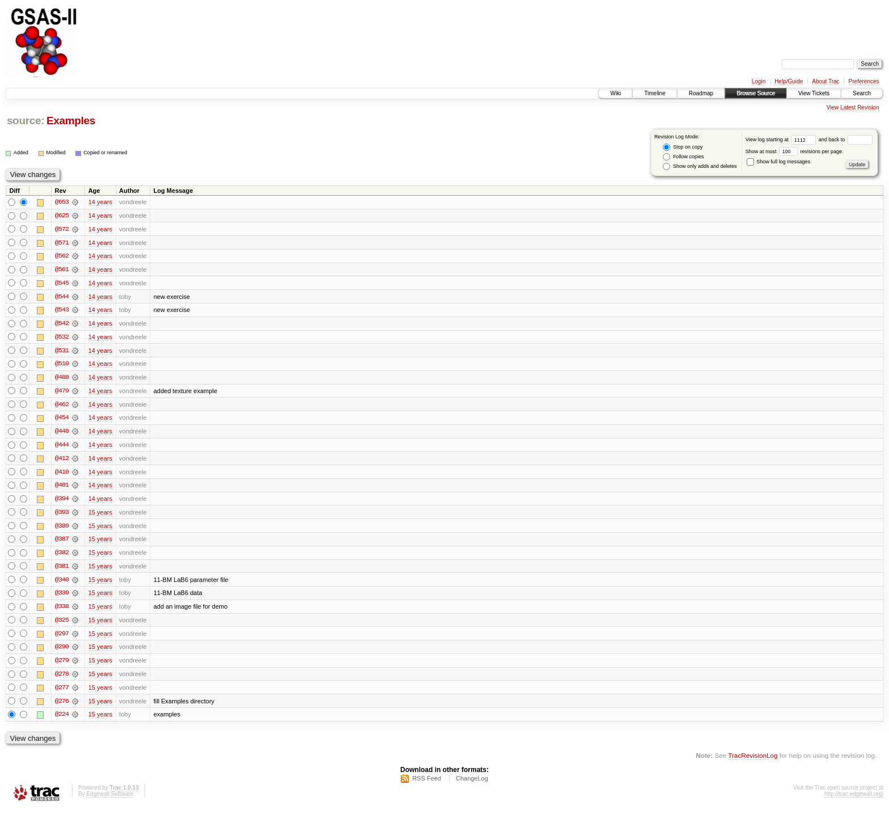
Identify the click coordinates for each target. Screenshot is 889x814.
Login (758, 81)
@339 (62, 596)
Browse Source (755, 93)
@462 (62, 406)
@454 (62, 419)
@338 (62, 610)
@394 (62, 501)
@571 (62, 242)
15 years (100, 515)
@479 (62, 392)
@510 (62, 365)
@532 (62, 338)
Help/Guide (788, 81)
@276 (62, 705)
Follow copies (683, 157)
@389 (62, 528)
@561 (62, 270)
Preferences (864, 81)
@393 (62, 515)
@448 (62, 433)
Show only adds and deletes (699, 166)
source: (25, 120)
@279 (62, 664)
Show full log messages (778, 162)
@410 (62, 474)
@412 (62, 460)
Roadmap (701, 93)
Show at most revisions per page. (795, 151)
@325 (62, 624)
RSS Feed (426, 783)
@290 (62, 651)
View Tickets (813, 93)
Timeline (654, 93)
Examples (70, 120)
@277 (62, 692)
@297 (62, 637)
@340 (62, 583)
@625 (62, 215)
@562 (62, 256)
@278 (62, 678)
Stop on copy (682, 147)
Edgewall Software (109, 799)
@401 (62, 487)
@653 (62, 201)
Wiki (615, 93)
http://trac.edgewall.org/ (853, 799)
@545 (62, 283)
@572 (62, 229)
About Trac (825, 81)
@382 (62, 555)
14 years (100, 202)
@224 (62, 719)
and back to (846, 139)
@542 (62, 324)
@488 (62, 378)
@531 (62, 351)
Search (862, 93)
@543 (62, 310)
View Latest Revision (853, 107)
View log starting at (782, 139)
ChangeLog (472, 783)
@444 (62, 447)
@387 (62, 542)
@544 (62, 297)
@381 (62, 569)
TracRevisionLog (752, 760)
